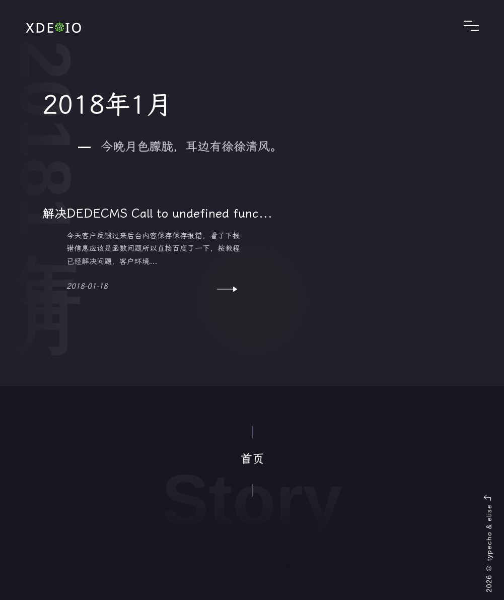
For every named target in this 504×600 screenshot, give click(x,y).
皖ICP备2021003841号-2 (252, 568)
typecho (489, 546)
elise (489, 512)
